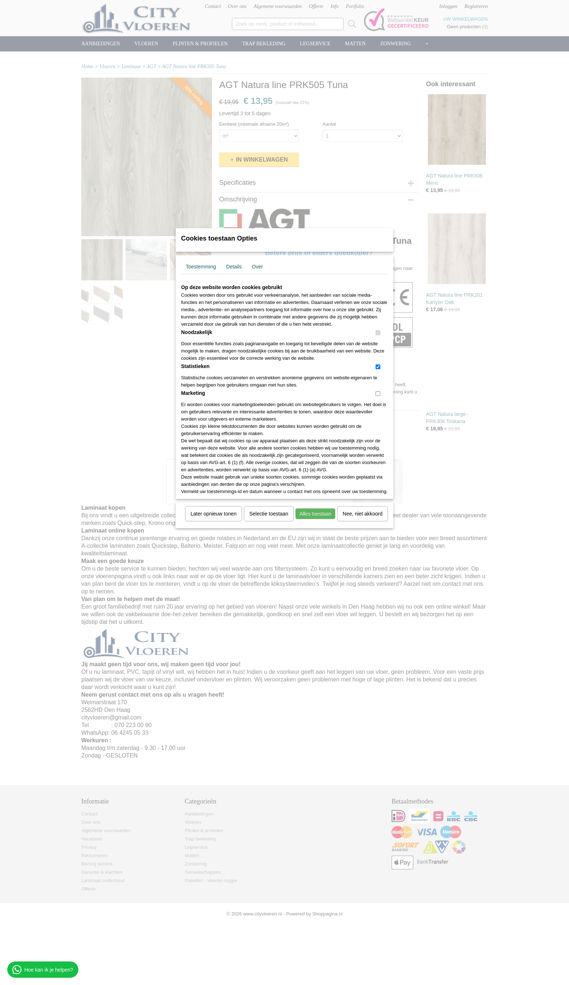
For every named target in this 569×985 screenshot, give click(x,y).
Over (257, 267)
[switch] (378, 332)
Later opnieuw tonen (214, 514)
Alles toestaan (315, 514)
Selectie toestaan (268, 514)
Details (234, 267)
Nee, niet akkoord (362, 514)
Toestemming (201, 267)
